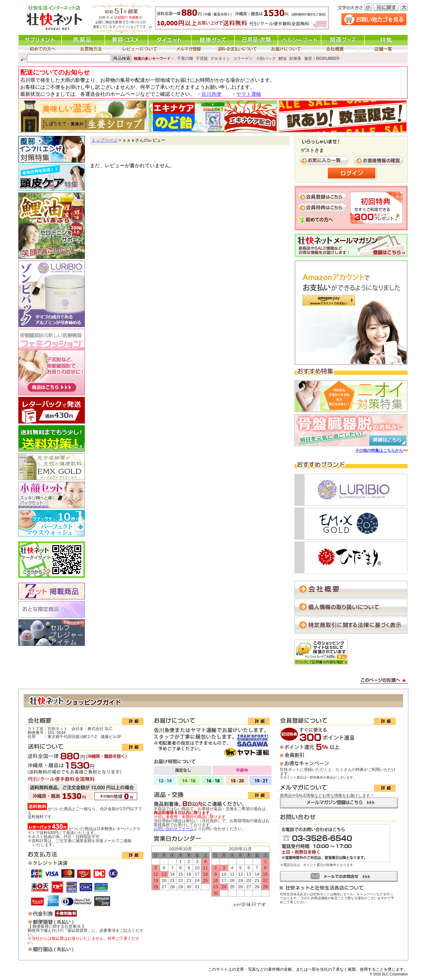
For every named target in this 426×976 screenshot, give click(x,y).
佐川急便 (211, 94)
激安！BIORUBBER (322, 58)
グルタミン (220, 58)
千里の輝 (185, 58)
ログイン (352, 173)
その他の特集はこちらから (379, 450)
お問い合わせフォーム (174, 828)
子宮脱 (202, 58)
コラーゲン (243, 58)
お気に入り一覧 (324, 160)
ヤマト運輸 (248, 94)
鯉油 (283, 58)
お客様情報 (379, 160)
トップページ (104, 140)
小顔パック (266, 58)
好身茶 (295, 58)
